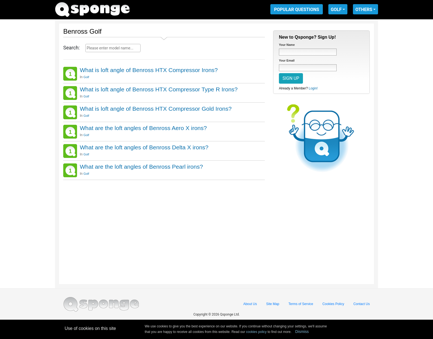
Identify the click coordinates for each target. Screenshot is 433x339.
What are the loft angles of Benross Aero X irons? (143, 128)
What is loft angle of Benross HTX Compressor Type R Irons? (159, 89)
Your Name (287, 44)
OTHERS (363, 9)
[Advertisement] (164, 230)
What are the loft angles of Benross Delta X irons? (144, 147)
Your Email (287, 60)
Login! (313, 88)
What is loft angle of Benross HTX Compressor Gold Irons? (156, 108)
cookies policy (256, 332)
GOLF (336, 9)
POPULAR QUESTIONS (296, 9)
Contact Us (361, 304)
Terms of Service (301, 304)
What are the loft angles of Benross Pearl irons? (141, 166)
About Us (250, 304)
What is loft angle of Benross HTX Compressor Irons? (149, 70)
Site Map (272, 304)
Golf (86, 77)
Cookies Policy (333, 304)
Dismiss (302, 331)
